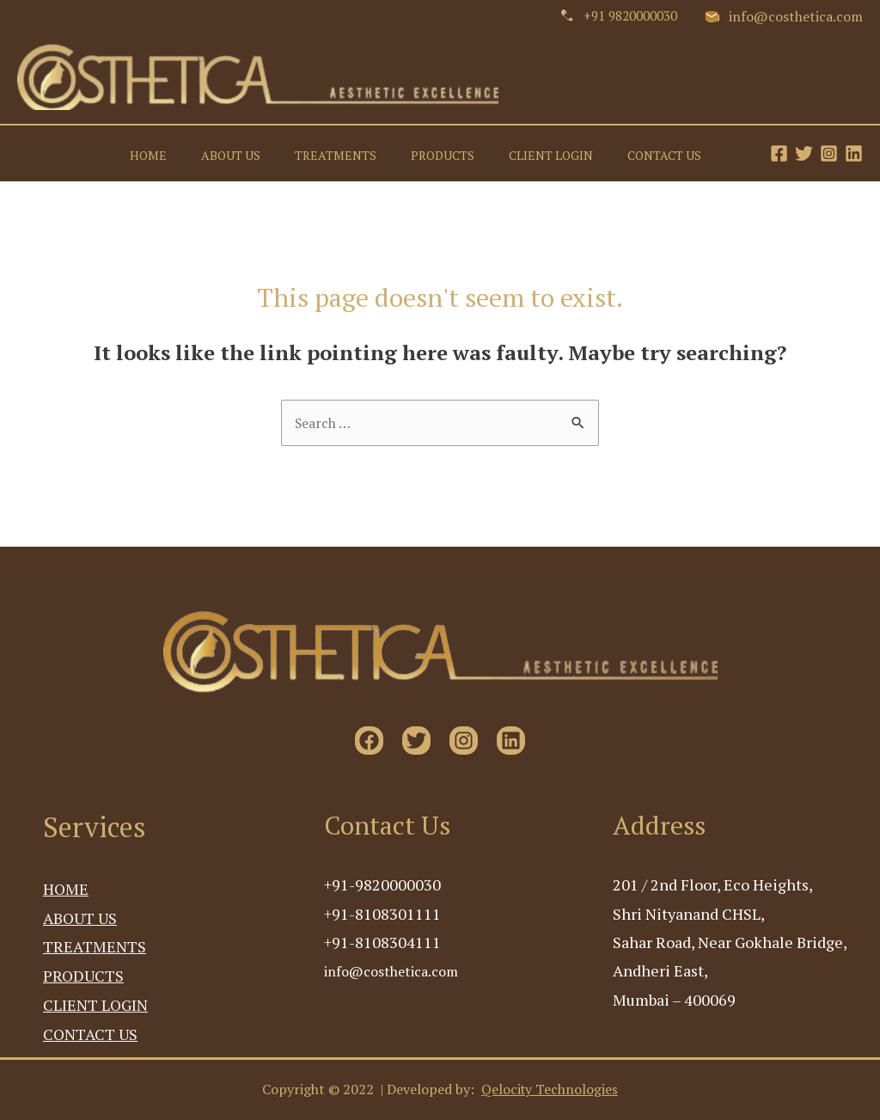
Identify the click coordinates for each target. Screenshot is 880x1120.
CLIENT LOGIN (564, 153)
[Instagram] (829, 153)
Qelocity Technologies (549, 1089)
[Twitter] (804, 153)
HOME (199, 153)
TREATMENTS (368, 153)
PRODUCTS (466, 153)
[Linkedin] (854, 153)
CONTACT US (669, 153)
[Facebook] (779, 153)
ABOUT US (272, 153)
